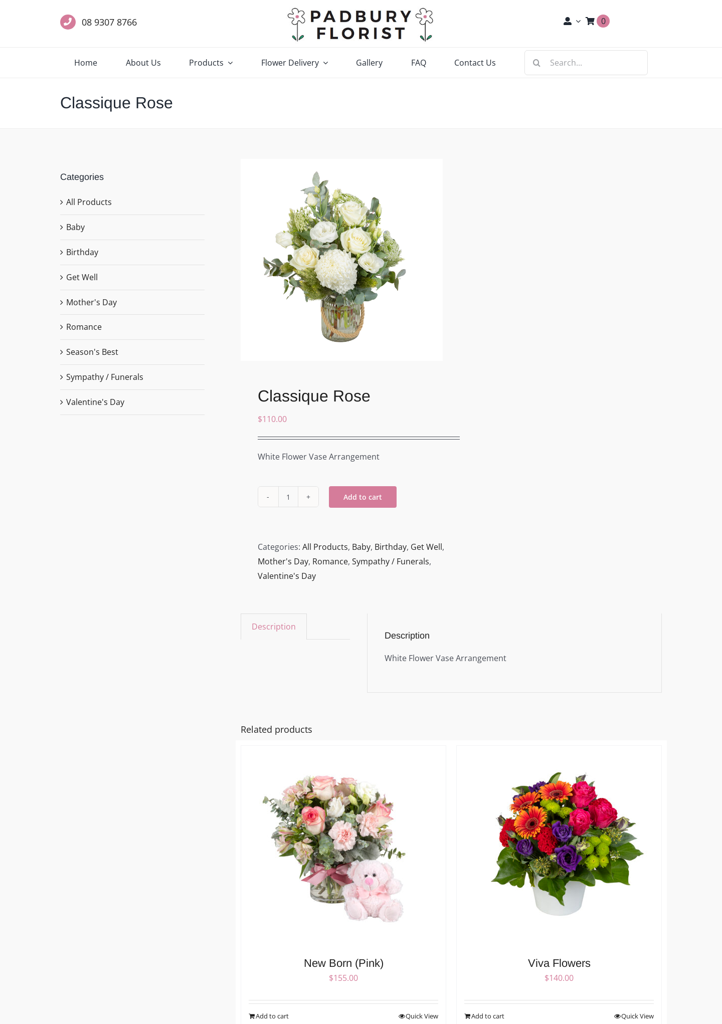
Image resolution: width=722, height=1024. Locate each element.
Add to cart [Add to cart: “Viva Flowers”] (487, 1015)
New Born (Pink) (344, 963)
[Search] (537, 62)
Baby (361, 546)
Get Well (426, 546)
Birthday (391, 546)
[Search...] (586, 62)
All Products (325, 546)
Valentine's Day (287, 575)
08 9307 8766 (109, 22)
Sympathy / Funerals (390, 561)
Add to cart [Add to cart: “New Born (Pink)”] (272, 1015)
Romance (330, 561)
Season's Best (92, 351)
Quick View (422, 1015)
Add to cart (362, 497)
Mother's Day (283, 561)
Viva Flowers (559, 963)
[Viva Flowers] (559, 846)
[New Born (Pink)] (343, 846)
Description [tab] (274, 626)
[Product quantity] (288, 497)
